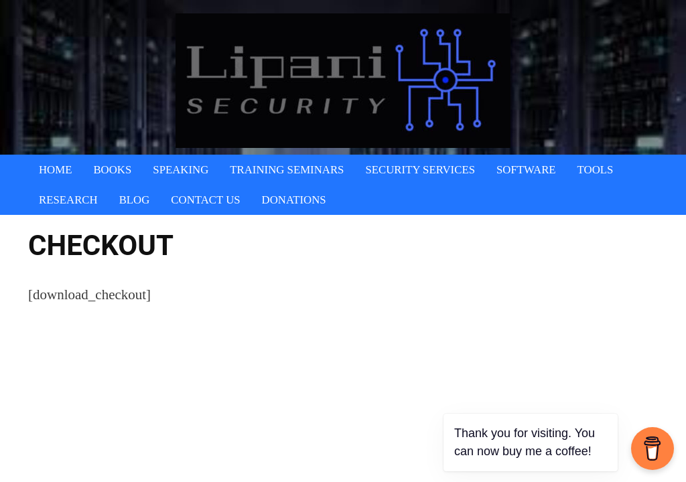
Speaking (180, 169)
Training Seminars (287, 169)
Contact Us (205, 199)
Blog (134, 199)
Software (526, 169)
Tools (595, 169)
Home (55, 169)
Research (68, 199)
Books (112, 169)
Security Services (420, 169)
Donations (294, 199)
